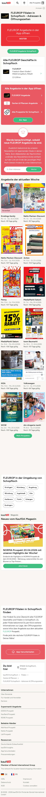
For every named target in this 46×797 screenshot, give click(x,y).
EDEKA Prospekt (7, 711)
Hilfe (3, 779)
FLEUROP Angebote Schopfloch (23, 51)
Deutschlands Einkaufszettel (12, 744)
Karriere (4, 701)
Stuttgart (9, 487)
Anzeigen (40, 8)
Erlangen (29, 499)
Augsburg (33, 487)
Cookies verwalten (30, 786)
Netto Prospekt (7, 731)
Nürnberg (21, 487)
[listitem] (12, 202)
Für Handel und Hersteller (11, 698)
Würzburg (9, 493)
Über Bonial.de (6, 694)
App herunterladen (8, 751)
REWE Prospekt (7, 718)
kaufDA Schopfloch (10, 675)
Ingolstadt (21, 493)
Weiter (34, 169)
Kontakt (26, 782)
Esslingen (9, 505)
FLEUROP (7, 631)
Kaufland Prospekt (8, 714)
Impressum (27, 779)
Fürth (19, 499)
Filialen (23, 675)
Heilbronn (9, 499)
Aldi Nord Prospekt (8, 728)
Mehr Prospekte (23, 436)
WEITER (23, 39)
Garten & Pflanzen (10, 678)
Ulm (31, 493)
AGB (3, 786)
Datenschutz (35, 162)
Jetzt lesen (23, 566)
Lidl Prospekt (6, 734)
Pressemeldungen (8, 754)
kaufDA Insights (7, 748)
